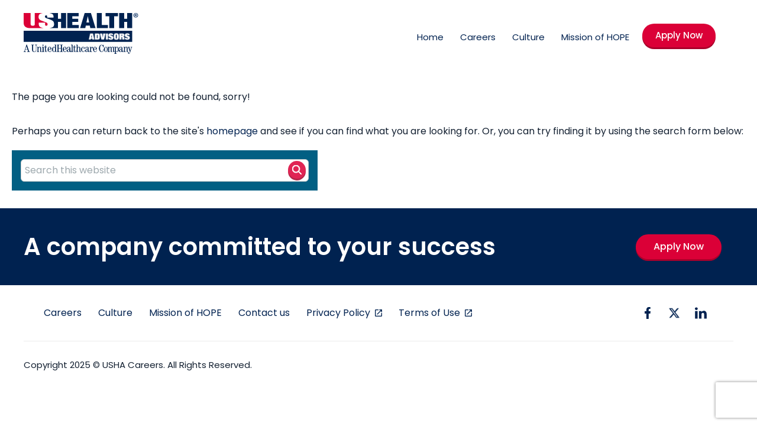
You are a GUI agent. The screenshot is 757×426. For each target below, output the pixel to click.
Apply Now (679, 35)
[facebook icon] (648, 313)
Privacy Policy (339, 313)
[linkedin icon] (701, 313)
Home (430, 37)
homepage (232, 131)
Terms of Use (430, 313)
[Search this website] (165, 170)
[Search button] (297, 170)
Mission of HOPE (595, 37)
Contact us (264, 313)
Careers (478, 37)
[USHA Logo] (81, 35)
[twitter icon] (674, 313)
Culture (528, 37)
